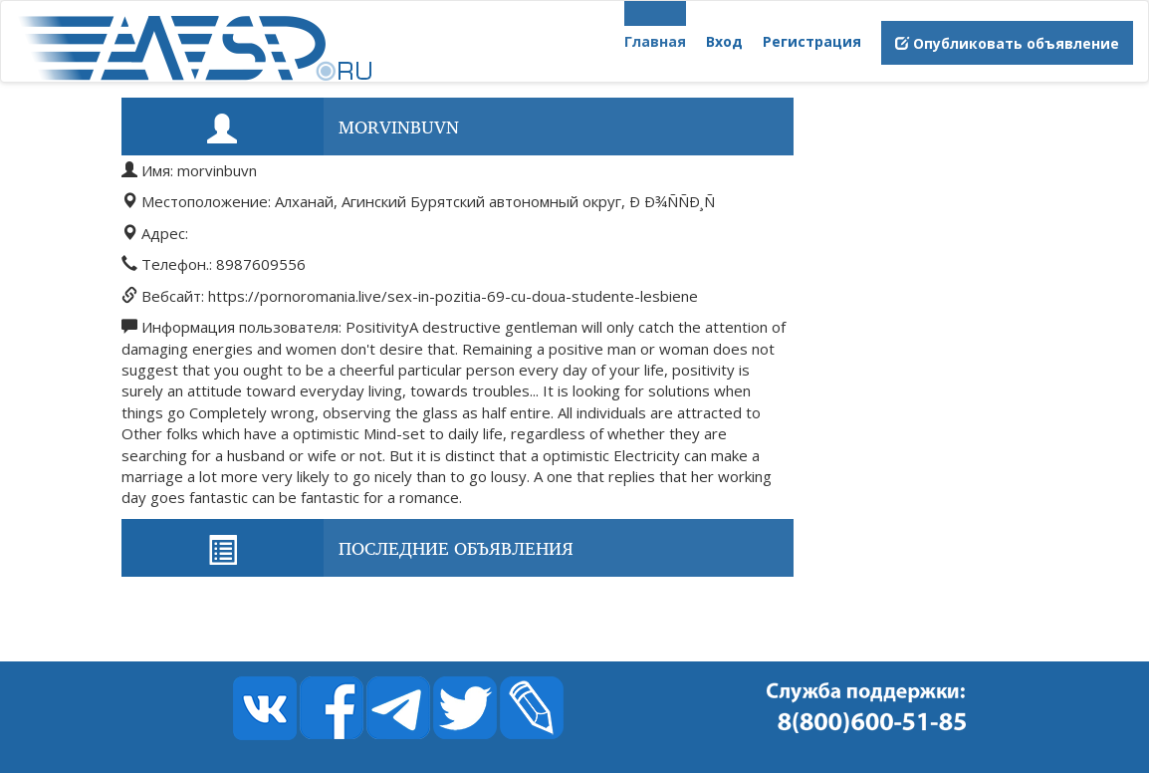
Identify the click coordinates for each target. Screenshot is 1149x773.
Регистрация (812, 41)
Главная (655, 41)
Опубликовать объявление (1007, 43)
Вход (724, 41)
